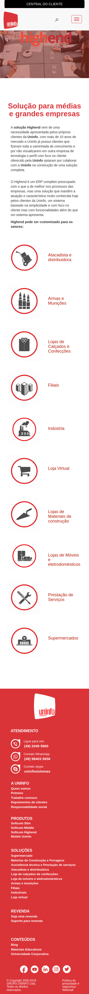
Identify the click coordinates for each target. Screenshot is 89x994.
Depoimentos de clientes (29, 802)
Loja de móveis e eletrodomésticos (36, 879)
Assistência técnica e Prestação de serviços (43, 865)
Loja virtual (19, 897)
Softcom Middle (22, 828)
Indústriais (19, 892)
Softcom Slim (21, 823)
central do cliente (44, 4)
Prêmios (17, 793)
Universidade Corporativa (29, 954)
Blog (14, 944)
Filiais (15, 888)
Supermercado (22, 855)
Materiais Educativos (26, 949)
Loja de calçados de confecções (34, 874)
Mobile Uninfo (21, 836)
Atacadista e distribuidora (30, 869)
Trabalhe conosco (24, 798)
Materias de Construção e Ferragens (37, 860)
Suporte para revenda (27, 921)
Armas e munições (24, 883)
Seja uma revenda (24, 916)
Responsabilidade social (29, 807)
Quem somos (20, 788)
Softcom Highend (24, 832)
